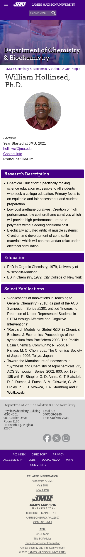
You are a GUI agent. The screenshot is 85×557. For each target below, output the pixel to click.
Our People (72, 69)
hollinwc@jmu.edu (17, 148)
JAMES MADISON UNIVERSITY (47, 552)
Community (38, 465)
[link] (47, 441)
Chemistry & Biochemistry (32, 69)
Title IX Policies (42, 538)
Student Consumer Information (42, 543)
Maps (69, 459)
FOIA (42, 529)
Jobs (32, 459)
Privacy (58, 454)
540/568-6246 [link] (52, 414)
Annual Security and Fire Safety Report (42, 547)
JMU (9, 69)
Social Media (51, 459)
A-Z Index (19, 454)
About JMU (42, 490)
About (57, 69)
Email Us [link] (49, 411)
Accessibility (13, 459)
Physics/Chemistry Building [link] (21, 411)
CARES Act (42, 534)
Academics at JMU (43, 481)
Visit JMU (42, 485)
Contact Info (12, 154)
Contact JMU (42, 522)
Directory (39, 454)
